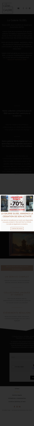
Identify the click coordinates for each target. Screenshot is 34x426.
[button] (31, 197)
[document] (17, 213)
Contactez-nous (17, 228)
